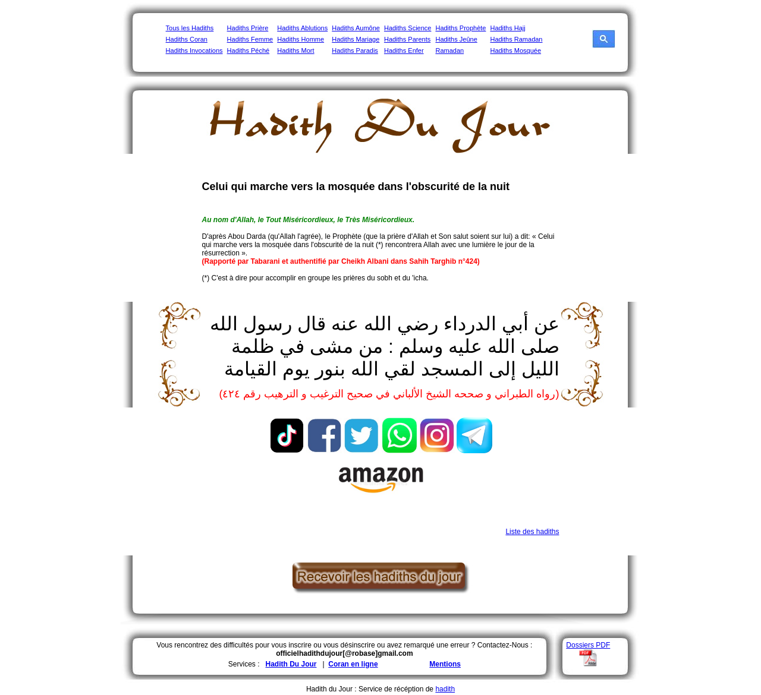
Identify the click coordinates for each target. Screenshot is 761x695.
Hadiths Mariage (355, 39)
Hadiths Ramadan (516, 39)
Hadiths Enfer (404, 50)
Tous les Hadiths (190, 27)
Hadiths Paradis (355, 50)
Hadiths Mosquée (515, 50)
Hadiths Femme (250, 39)
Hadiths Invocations (194, 50)
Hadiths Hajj (507, 27)
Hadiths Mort (295, 50)
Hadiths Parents (407, 39)
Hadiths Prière (248, 27)
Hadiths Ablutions (302, 27)
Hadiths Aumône (356, 27)
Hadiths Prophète (460, 27)
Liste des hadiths (532, 531)
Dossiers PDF (588, 645)
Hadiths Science (408, 27)
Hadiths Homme (300, 39)
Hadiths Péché (248, 50)
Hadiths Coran (186, 39)
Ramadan (449, 50)
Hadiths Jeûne (456, 39)
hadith (445, 689)
